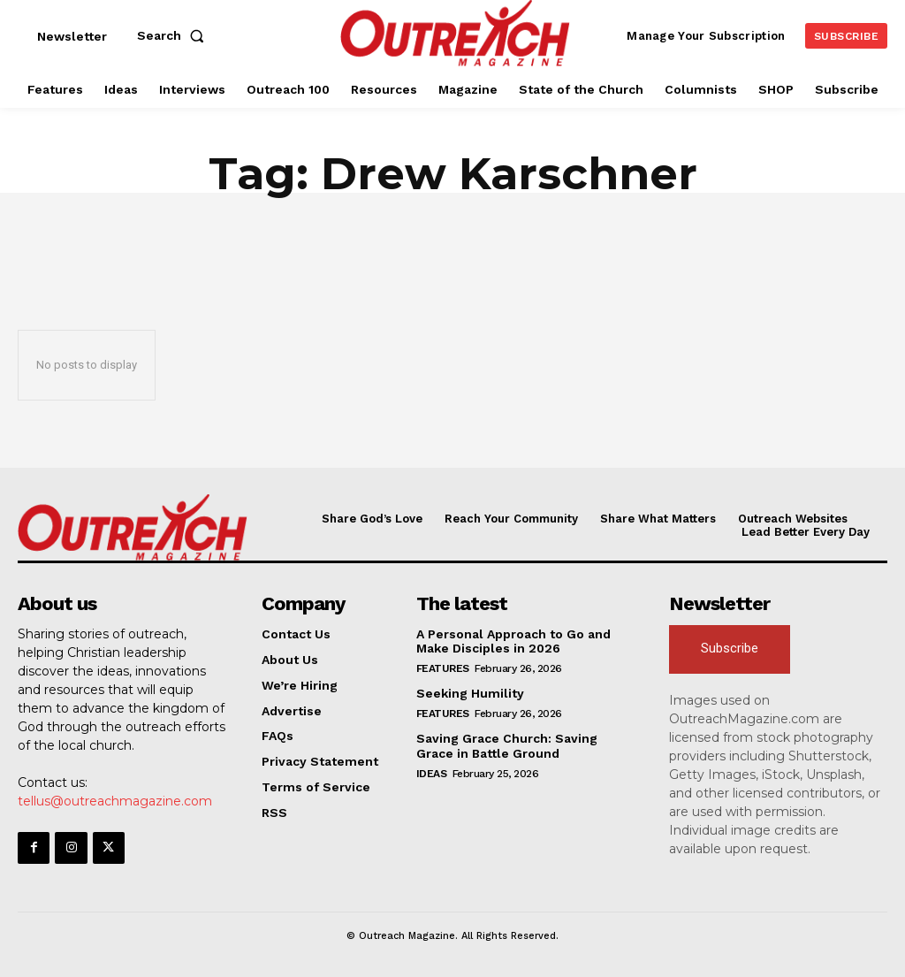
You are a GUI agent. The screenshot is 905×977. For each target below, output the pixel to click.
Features (442, 668)
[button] (174, 35)
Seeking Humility (470, 693)
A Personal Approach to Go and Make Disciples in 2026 (513, 641)
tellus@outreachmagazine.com (115, 801)
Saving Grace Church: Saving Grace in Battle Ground (506, 745)
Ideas (431, 773)
